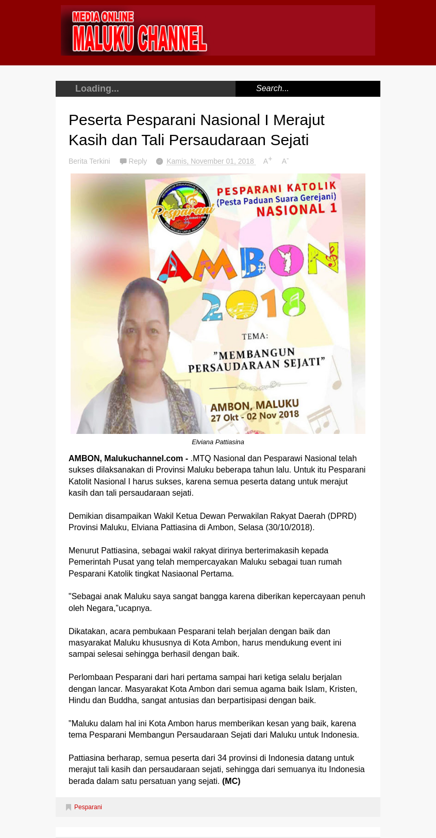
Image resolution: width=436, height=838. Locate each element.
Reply (139, 161)
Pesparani (88, 807)
